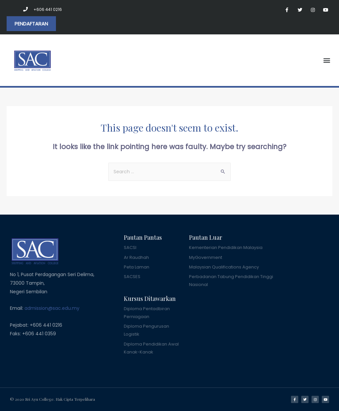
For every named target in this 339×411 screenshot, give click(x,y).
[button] (31, 23)
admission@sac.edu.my (51, 308)
